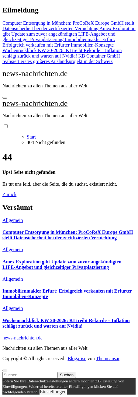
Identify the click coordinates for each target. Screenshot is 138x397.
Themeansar (107, 358)
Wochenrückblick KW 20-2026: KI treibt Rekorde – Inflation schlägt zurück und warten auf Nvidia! (66, 323)
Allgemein (12, 220)
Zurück (9, 194)
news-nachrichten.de (34, 73)
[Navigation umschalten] (4, 98)
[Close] (4, 370)
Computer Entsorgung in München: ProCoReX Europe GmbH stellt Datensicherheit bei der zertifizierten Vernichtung (67, 235)
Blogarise (76, 358)
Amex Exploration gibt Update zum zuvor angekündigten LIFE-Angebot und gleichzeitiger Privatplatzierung (62, 264)
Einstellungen (53, 391)
